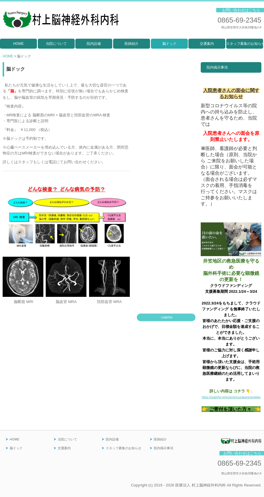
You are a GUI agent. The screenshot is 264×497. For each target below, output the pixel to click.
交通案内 (207, 44)
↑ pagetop (166, 317)
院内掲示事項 (217, 67)
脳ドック (169, 44)
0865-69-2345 (239, 20)
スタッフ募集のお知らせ (244, 44)
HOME (18, 44)
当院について (56, 44)
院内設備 (94, 44)
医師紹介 (132, 44)
